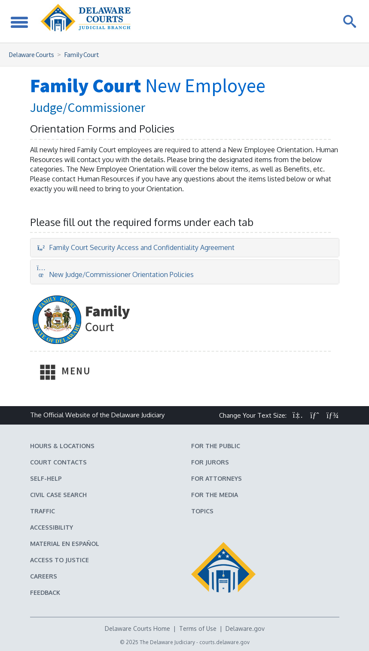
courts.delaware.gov (224, 642)
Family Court (81, 54)
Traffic (42, 511)
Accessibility (51, 527)
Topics (202, 511)
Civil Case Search (58, 494)
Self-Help (46, 478)
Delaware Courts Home (137, 628)
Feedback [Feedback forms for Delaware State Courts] (45, 592)
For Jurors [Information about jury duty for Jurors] (210, 462)
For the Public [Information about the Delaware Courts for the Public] (215, 445)
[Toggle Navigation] (19, 21)
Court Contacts (58, 462)
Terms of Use (198, 628)
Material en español (64, 543)
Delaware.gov (245, 628)
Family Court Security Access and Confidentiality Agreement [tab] (136, 247)
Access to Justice (59, 560)
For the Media (214, 494)
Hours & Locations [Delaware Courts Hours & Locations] (62, 445)
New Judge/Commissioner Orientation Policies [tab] (115, 274)
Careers (43, 576)
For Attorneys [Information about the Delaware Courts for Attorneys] (216, 478)
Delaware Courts (31, 54)
